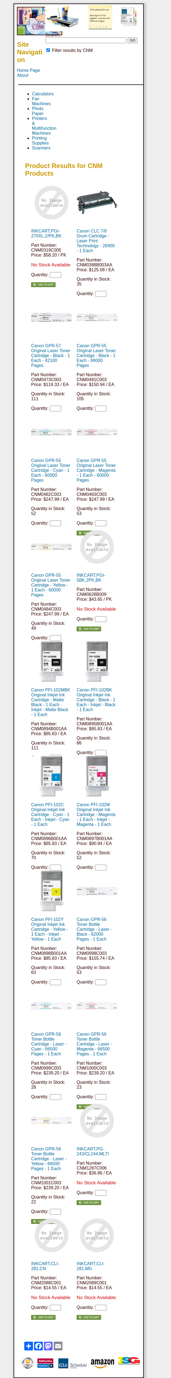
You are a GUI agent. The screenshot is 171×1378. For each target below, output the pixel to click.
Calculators (43, 94)
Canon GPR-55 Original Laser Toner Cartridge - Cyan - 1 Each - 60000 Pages (50, 470)
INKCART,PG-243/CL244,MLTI (93, 1151)
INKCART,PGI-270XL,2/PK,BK (46, 233)
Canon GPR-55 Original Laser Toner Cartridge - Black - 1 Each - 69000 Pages (96, 355)
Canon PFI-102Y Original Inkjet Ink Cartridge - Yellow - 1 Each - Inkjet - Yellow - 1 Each (49, 929)
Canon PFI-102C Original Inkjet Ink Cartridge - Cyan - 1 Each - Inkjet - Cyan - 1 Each (50, 814)
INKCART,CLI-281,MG (91, 1266)
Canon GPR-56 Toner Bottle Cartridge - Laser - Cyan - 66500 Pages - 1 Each (49, 1044)
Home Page (28, 70)
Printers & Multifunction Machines (44, 126)
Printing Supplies (40, 140)
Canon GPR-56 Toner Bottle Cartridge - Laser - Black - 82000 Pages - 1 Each (94, 929)
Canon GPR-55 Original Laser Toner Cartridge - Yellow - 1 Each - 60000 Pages (50, 585)
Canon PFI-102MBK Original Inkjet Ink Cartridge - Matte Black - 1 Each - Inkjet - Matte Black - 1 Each (50, 702)
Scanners (41, 148)
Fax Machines (41, 101)
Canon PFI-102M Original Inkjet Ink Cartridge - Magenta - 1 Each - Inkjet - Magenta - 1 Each (96, 814)
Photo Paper (38, 111)
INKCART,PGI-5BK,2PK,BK (91, 577)
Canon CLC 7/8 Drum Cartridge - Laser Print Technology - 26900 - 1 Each (96, 241)
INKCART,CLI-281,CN (45, 1266)
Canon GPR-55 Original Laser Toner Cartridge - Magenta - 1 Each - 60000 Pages (96, 470)
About (22, 75)
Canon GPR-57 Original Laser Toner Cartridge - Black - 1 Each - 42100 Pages (50, 355)
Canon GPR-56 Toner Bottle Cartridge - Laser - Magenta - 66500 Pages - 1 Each (94, 1044)
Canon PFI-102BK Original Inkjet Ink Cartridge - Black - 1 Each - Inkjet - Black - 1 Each (96, 700)
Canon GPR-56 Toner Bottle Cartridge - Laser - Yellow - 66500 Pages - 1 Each (49, 1159)
